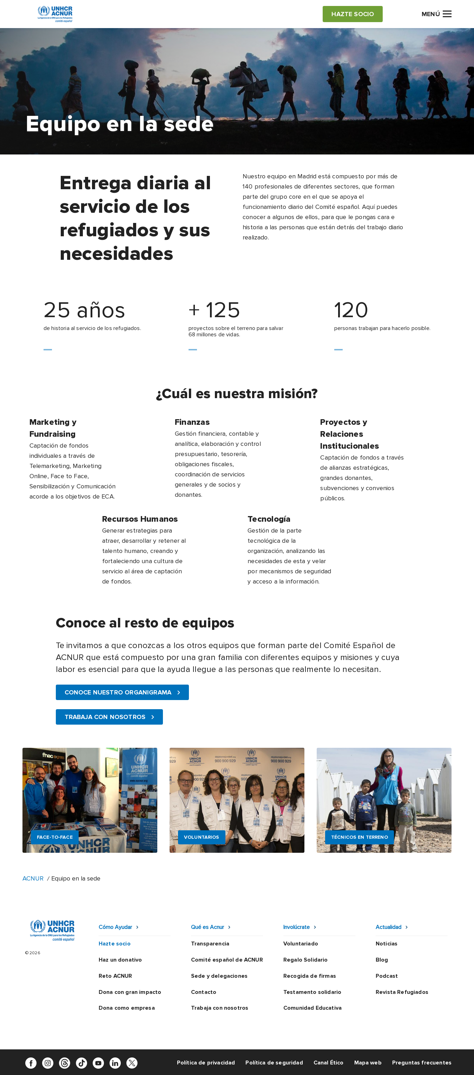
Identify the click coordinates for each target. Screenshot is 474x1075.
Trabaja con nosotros (219, 1007)
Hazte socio (115, 943)
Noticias (386, 943)
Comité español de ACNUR (227, 959)
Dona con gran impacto (130, 992)
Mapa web (368, 1062)
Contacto (203, 992)
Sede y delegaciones (219, 976)
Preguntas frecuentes (422, 1062)
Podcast (387, 976)
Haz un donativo (120, 959)
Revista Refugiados (402, 992)
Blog (382, 959)
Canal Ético (329, 1062)
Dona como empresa (127, 1007)
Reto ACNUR (115, 976)
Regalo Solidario (305, 959)
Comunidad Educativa (312, 1007)
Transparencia (210, 943)
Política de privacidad (206, 1062)
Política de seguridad (274, 1062)
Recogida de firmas (309, 976)
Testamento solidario (312, 992)
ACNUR (33, 878)
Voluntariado (300, 943)
